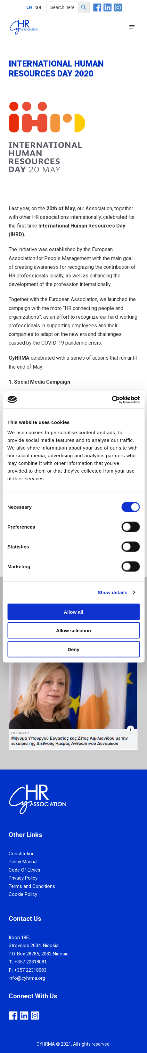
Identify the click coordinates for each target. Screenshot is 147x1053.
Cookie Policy (23, 894)
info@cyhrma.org (27, 978)
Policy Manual (23, 862)
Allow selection (73, 630)
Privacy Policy (23, 878)
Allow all (73, 611)
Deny (73, 649)
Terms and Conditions (32, 886)
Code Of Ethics (24, 870)
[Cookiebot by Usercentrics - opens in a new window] (112, 399)
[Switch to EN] (29, 7)
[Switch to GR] (38, 7)
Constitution (22, 854)
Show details (112, 592)
